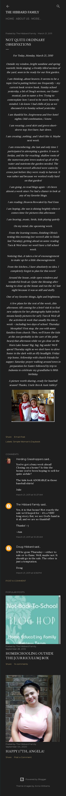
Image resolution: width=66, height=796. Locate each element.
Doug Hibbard (25, 546)
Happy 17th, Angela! (25, 751)
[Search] (58, 5)
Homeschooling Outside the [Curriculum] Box (29, 655)
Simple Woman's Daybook (26, 441)
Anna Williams (42, 786)
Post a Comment (16, 580)
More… (36, 18)
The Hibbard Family (22, 12)
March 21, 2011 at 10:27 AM (29, 494)
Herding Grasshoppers (29, 459)
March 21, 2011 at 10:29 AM (29, 537)
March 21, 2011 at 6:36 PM (29, 573)
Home (10, 18)
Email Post (19, 437)
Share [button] (8, 437)
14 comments (21, 664)
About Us (22, 18)
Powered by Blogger (33, 779)
